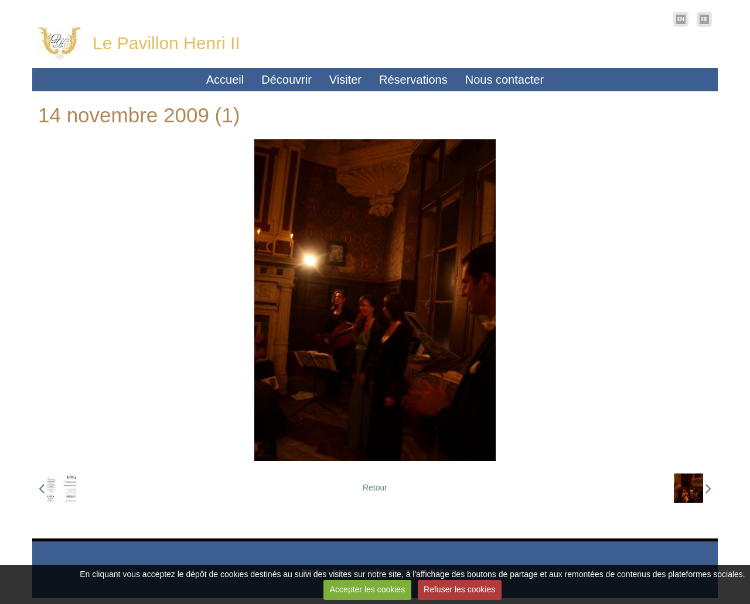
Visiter (345, 79)
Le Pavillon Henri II (166, 43)
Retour (375, 487)
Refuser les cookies (459, 589)
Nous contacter (504, 79)
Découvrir (286, 79)
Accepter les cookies (367, 589)
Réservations (413, 79)
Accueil (225, 79)
